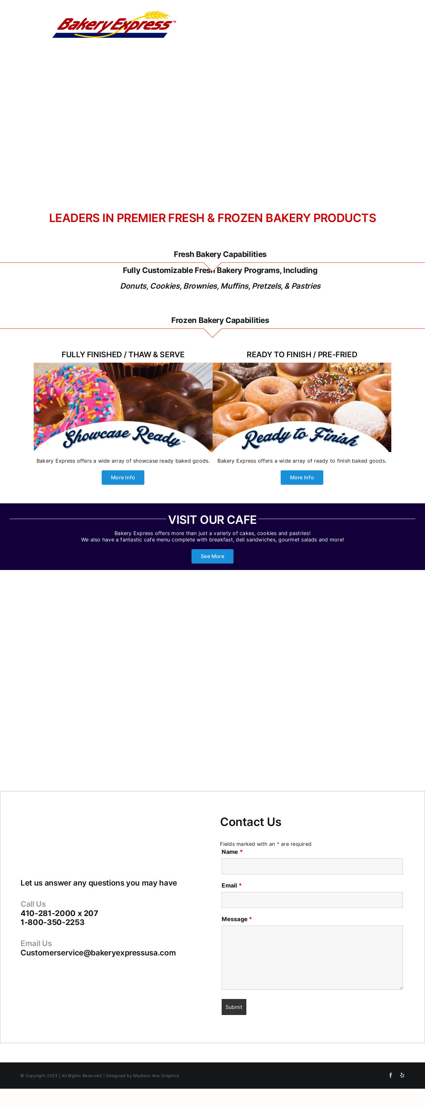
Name (232, 851)
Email (232, 885)
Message (237, 919)
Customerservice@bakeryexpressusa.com (98, 952)
